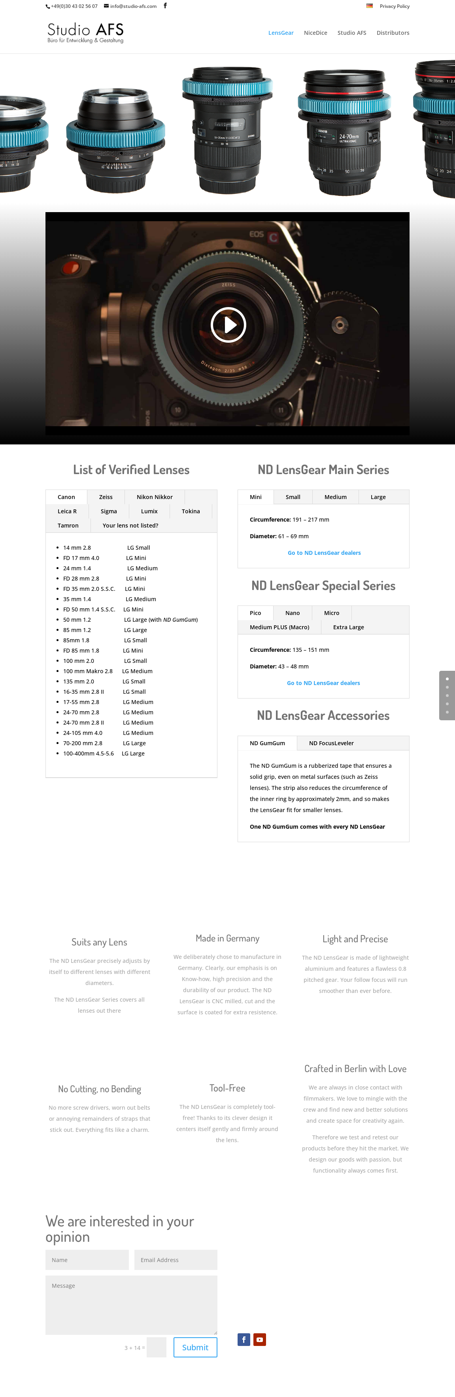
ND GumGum (267, 743)
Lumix (149, 511)
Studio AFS (352, 33)
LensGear (281, 33)
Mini (256, 497)
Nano (292, 613)
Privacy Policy (395, 6)
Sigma (109, 511)
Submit (195, 1347)
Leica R (67, 511)
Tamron (68, 525)
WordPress (177, 1386)
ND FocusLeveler (331, 743)
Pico (255, 613)
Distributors (393, 33)
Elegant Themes (101, 1386)
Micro (332, 613)
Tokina (191, 511)
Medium (336, 497)
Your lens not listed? (130, 525)
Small (293, 497)
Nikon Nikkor (155, 497)
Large (378, 497)
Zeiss (106, 497)
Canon (66, 497)
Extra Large (348, 627)
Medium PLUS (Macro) (279, 627)
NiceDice (315, 33)
